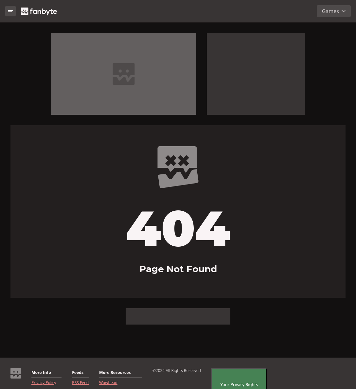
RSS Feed (80, 382)
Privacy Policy (43, 382)
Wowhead (108, 382)
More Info (41, 372)
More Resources (115, 372)
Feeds (77, 372)
